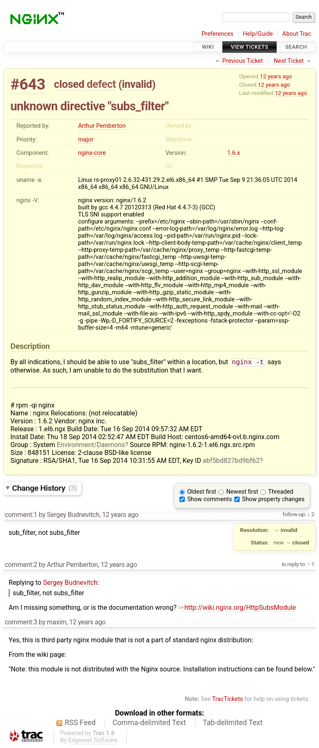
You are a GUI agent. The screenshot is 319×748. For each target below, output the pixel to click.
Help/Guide (258, 33)
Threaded (281, 492)
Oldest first (201, 492)
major (85, 139)
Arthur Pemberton (102, 125)
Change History (44, 488)
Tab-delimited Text (233, 723)
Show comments (209, 500)
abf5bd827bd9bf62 (231, 461)
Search (296, 47)
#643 (27, 84)
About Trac (297, 33)
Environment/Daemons (91, 446)
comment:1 (21, 515)
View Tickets (249, 47)
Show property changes (273, 500)
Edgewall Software (93, 741)
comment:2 (21, 565)
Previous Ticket (242, 61)
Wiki (208, 47)
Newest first (242, 492)
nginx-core (92, 153)
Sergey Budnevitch (70, 583)
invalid (137, 84)
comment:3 (21, 623)
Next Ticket (289, 61)
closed (69, 84)
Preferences (217, 33)
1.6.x (233, 153)
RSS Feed (80, 723)
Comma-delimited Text (149, 723)
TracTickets (227, 699)
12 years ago (276, 76)
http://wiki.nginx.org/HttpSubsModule (237, 608)
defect (101, 84)
